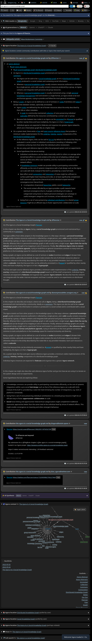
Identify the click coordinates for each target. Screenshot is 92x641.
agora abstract (14, 64)
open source (48, 131)
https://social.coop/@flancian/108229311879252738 (32, 428)
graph (21, 102)
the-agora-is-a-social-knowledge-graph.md (32, 292)
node (23, 113)
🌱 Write (76, 10)
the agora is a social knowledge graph (27, 630)
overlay (59, 134)
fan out (51, 139)
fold (53, 428)
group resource (82, 606)
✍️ (86, 58)
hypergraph (69, 122)
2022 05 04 (6, 566)
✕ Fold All (52, 45)
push (13, 67)
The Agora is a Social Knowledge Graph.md (32, 219)
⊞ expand (48, 10)
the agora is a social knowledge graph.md (32, 58)
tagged (70, 119)
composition (37, 174)
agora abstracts (20, 67)
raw (80, 58)
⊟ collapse (57, 10)
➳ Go (12, 10)
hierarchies (47, 185)
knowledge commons (29, 165)
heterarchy (66, 185)
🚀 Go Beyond (38, 10)
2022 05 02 (6, 563)
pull (15, 70)
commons (17, 75)
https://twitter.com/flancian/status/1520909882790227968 (34, 476)
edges (78, 102)
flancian (9, 428)
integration (50, 174)
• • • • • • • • (46, 21)
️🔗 (84, 58)
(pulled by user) (46, 611)
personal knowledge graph (35, 84)
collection (49, 113)
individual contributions (56, 199)
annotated (60, 119)
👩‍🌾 (4, 58)
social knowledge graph (26, 70)
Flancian (39, 224)
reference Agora (59, 131)
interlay (53, 134)
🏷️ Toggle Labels (79, 508)
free (38, 131)
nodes (61, 102)
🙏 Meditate (85, 10)
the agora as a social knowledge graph (17, 568)
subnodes (23, 115)
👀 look (19, 10)
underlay (46, 134)
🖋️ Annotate (68, 10)
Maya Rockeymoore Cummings (31, 39)
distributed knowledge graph (46, 70)
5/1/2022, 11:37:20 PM (15, 452)
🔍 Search (4, 10)
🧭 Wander (27, 10)
